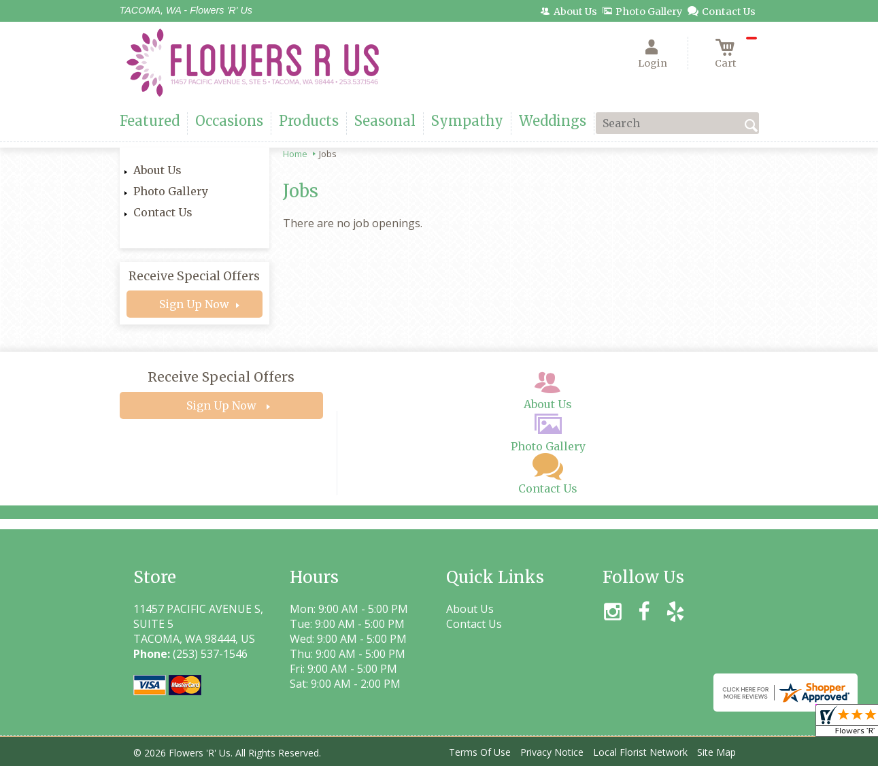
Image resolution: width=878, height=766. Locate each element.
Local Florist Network (640, 752)
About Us (157, 170)
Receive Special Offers (194, 276)
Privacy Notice (552, 752)
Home (295, 154)
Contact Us (162, 212)
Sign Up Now (194, 304)
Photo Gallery (170, 191)
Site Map (716, 752)
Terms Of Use (480, 752)
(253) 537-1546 (210, 653)
